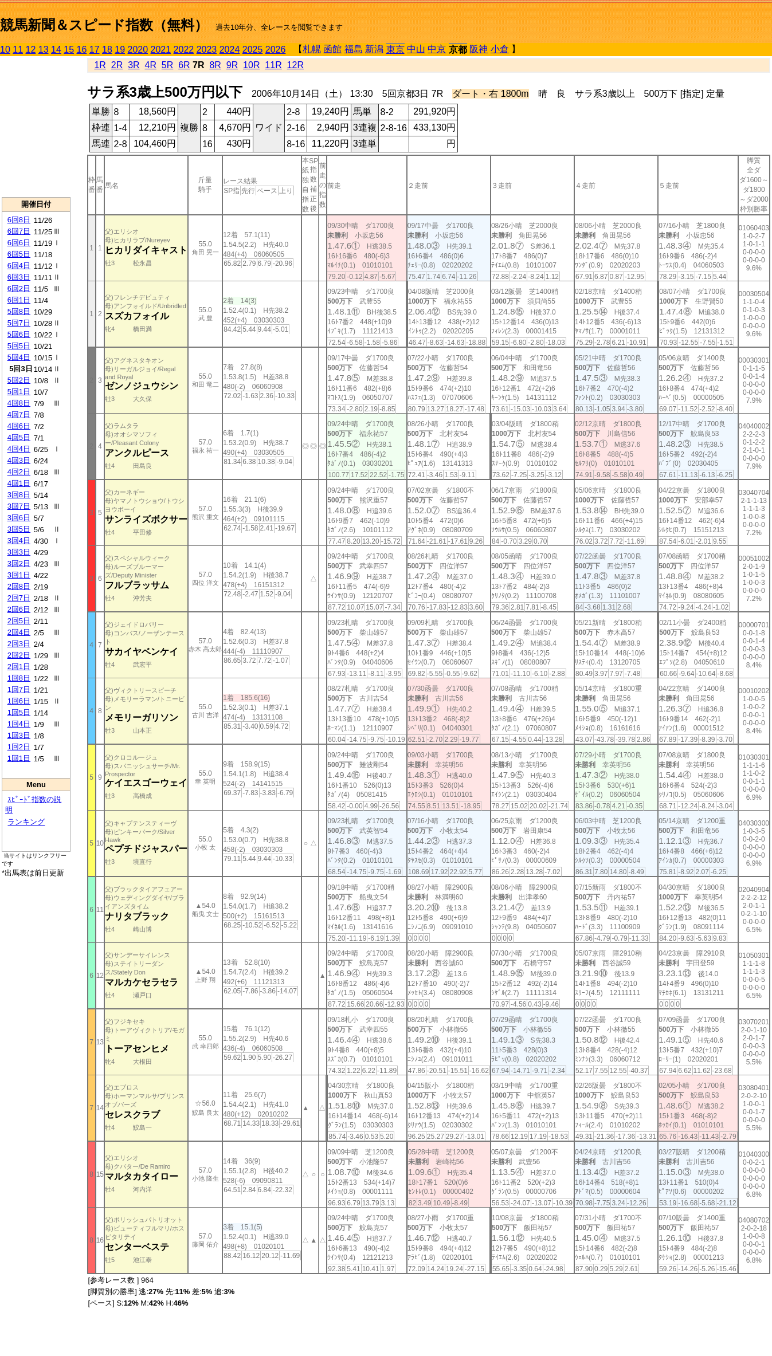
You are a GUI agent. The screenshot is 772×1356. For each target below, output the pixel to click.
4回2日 (18, 471)
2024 (230, 49)
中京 (437, 49)
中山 (416, 49)
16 (82, 49)
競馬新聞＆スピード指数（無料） (104, 25)
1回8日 (18, 678)
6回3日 (18, 277)
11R (273, 65)
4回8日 (18, 403)
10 (5, 49)
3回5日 (18, 529)
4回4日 (18, 449)
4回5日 (18, 437)
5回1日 (18, 391)
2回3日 (18, 643)
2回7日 (18, 598)
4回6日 (18, 426)
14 (56, 49)
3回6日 (18, 517)
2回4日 (18, 632)
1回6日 (18, 701)
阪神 (478, 49)
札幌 (312, 49)
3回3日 (18, 552)
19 (120, 49)
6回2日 (18, 288)
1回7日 (18, 689)
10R (251, 65)
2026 (275, 49)
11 (18, 49)
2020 (138, 49)
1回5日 (18, 712)
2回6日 (18, 609)
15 (69, 49)
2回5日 (18, 620)
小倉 (500, 49)
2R (117, 65)
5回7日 (18, 323)
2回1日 (18, 666)
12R (295, 65)
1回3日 (18, 735)
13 (43, 49)
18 (107, 49)
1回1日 (18, 758)
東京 (395, 49)
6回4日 (18, 265)
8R (215, 65)
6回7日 (18, 231)
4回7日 (18, 414)
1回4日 (18, 724)
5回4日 (18, 357)
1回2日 (18, 746)
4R (150, 65)
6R (184, 65)
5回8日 (18, 311)
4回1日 (18, 483)
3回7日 (18, 506)
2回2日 (18, 655)
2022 (184, 49)
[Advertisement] (36, 126)
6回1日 (18, 300)
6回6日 (18, 242)
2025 (252, 49)
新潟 (374, 49)
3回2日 (18, 563)
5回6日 (18, 334)
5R (167, 65)
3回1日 (18, 575)
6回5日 (18, 254)
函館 (332, 49)
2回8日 (18, 586)
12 (31, 49)
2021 (161, 49)
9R (232, 65)
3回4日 (18, 540)
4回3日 (18, 460)
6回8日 (18, 219)
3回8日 (18, 494)
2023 (207, 49)
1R (99, 65)
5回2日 (18, 380)
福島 (353, 49)
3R (133, 65)
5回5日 (18, 345)
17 (94, 49)
